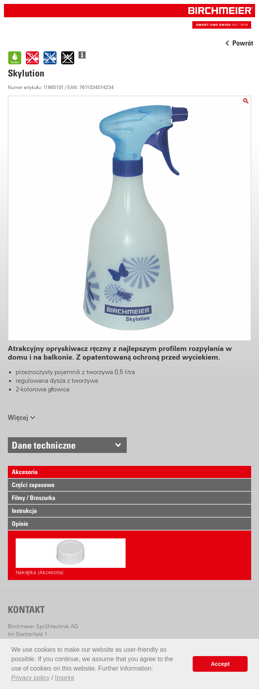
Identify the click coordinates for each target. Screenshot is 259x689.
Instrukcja (24, 510)
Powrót (242, 43)
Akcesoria (25, 472)
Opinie (20, 523)
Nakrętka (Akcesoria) (71, 556)
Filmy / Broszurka (33, 498)
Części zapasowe (33, 485)
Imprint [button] (64, 677)
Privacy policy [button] (30, 677)
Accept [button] (220, 664)
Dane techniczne (44, 445)
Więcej (18, 417)
